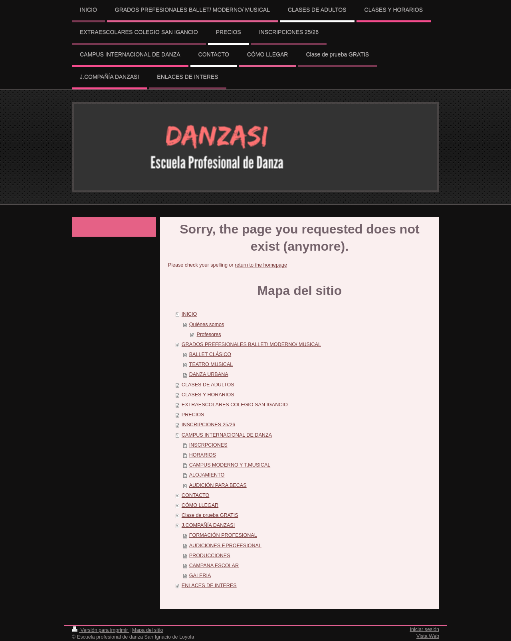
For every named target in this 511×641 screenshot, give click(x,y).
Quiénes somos (206, 324)
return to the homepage (261, 265)
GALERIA (200, 575)
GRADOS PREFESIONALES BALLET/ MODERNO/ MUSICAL (251, 344)
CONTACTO (196, 495)
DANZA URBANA (208, 374)
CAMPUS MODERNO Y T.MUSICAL (230, 465)
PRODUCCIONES (209, 555)
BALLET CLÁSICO (210, 354)
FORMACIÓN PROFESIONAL (223, 535)
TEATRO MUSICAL (211, 364)
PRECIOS (193, 414)
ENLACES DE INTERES (209, 585)
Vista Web (427, 636)
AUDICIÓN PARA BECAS (218, 485)
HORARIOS (202, 455)
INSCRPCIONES (208, 445)
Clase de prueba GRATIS (210, 515)
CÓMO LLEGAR (200, 505)
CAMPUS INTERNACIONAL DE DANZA (227, 435)
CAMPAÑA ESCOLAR (214, 565)
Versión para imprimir (100, 630)
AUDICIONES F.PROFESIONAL (225, 545)
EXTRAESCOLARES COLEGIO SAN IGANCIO (235, 405)
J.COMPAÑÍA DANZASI (208, 525)
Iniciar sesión (425, 629)
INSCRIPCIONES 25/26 (208, 424)
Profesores (209, 334)
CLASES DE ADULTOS (208, 385)
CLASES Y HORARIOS (208, 395)
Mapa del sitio (147, 630)
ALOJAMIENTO (207, 475)
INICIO (189, 314)
